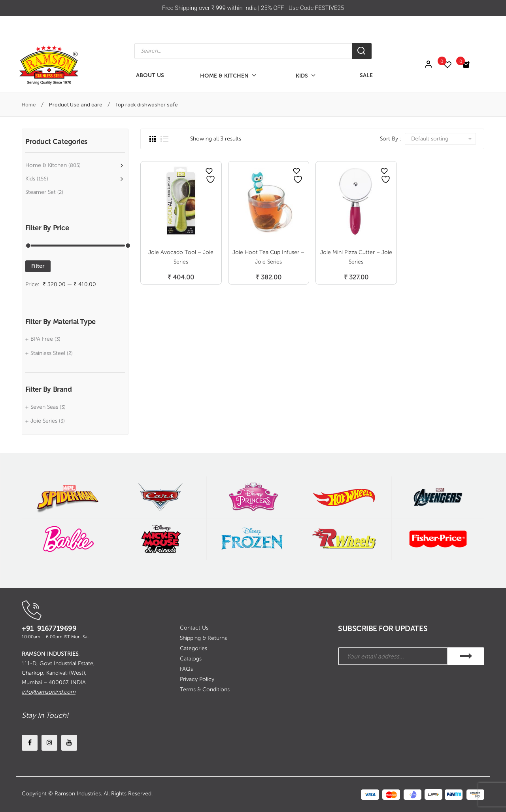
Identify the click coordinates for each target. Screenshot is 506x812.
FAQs (186, 669)
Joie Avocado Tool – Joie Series (180, 257)
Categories (193, 648)
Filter (38, 266)
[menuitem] (150, 76)
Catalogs (191, 659)
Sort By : (390, 139)
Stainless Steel (47, 353)
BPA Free (41, 339)
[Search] (362, 51)
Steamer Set (40, 192)
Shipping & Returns (203, 638)
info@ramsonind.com (49, 692)
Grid (153, 139)
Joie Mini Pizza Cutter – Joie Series (356, 257)
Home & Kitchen (46, 165)
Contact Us (194, 628)
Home (29, 105)
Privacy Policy (197, 679)
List (164, 139)
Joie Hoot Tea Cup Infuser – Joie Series (268, 257)
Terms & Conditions (205, 689)
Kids (30, 179)
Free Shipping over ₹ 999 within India (210, 7)
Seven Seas (44, 407)
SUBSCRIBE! (466, 656)
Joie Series (43, 421)
